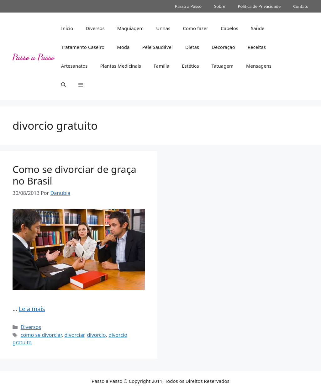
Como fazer (195, 28)
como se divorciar (41, 334)
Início (67, 28)
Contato (300, 6)
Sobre (219, 6)
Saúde (258, 28)
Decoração (223, 47)
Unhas (163, 28)
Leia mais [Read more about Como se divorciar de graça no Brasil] (32, 309)
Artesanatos (74, 66)
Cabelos (229, 28)
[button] (63, 84)
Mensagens (258, 66)
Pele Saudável (157, 47)
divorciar (74, 334)
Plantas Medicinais (120, 66)
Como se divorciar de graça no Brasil (74, 175)
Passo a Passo (188, 6)
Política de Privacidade (259, 6)
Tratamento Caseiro (82, 47)
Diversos (95, 28)
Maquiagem (130, 28)
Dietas (192, 47)
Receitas (257, 47)
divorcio (96, 334)
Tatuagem (223, 66)
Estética (190, 66)
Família (161, 66)
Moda (123, 47)
